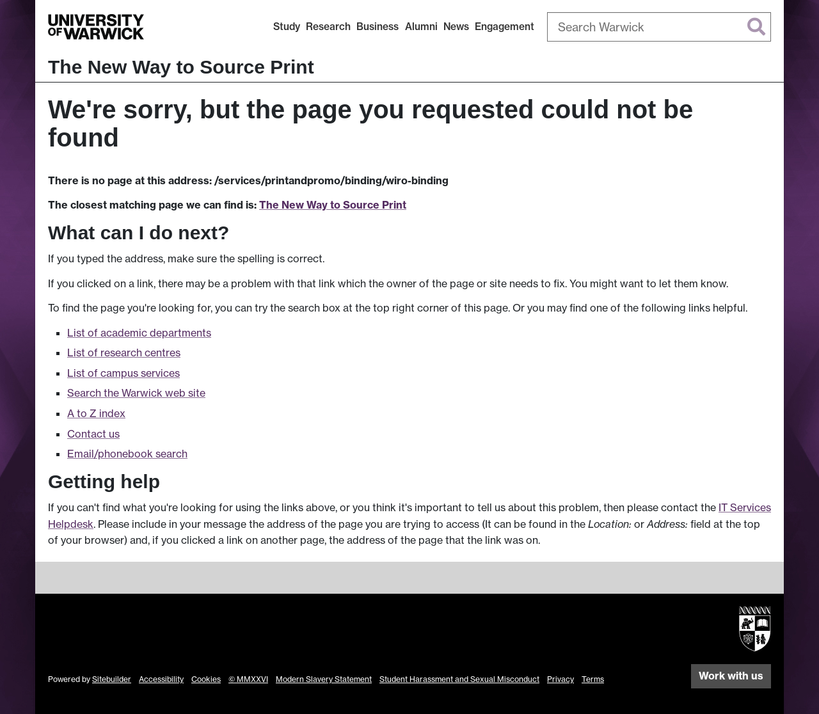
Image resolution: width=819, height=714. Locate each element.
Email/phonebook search (127, 453)
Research (328, 26)
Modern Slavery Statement (324, 679)
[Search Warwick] (659, 27)
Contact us (93, 433)
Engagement (504, 26)
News (456, 26)
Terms (593, 679)
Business (377, 26)
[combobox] (659, 27)
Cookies (206, 679)
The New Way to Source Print (181, 66)
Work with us (731, 675)
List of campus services (123, 373)
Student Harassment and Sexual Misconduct (459, 679)
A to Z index (96, 413)
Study (286, 26)
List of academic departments (139, 332)
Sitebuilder (111, 679)
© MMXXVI (248, 679)
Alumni (421, 26)
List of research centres (123, 352)
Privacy (560, 679)
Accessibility (161, 679)
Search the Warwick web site (136, 392)
